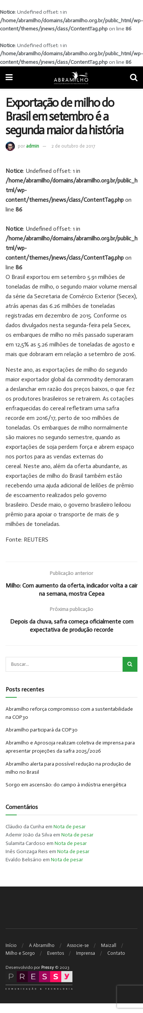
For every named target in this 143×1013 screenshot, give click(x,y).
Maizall (108, 945)
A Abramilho (42, 945)
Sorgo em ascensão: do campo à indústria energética (66, 785)
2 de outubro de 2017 (73, 146)
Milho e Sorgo (20, 953)
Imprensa (85, 953)
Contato (116, 953)
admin (32, 146)
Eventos (55, 953)
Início (11, 945)
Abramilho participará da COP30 (42, 730)
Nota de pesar (69, 826)
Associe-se (78, 945)
